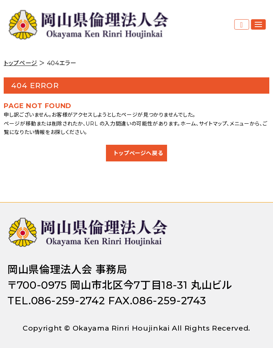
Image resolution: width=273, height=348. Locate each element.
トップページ (20, 63)
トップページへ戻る (138, 153)
